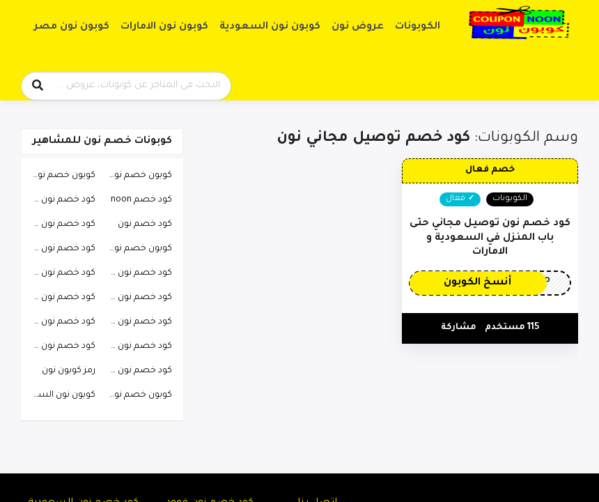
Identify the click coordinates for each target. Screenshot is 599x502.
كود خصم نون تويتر (137, 346)
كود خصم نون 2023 (60, 224)
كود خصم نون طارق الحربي (60, 273)
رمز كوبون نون (68, 371)
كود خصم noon (141, 200)
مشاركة (458, 328)
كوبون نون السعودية (269, 27)
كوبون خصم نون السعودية (137, 176)
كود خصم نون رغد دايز (60, 346)
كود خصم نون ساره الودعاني (137, 298)
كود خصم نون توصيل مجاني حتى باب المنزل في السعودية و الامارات (490, 238)
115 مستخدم (512, 328)
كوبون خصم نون (63, 176)
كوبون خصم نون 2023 (137, 395)
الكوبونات (417, 27)
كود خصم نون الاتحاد (137, 273)
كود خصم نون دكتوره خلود (60, 322)
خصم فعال (490, 170)
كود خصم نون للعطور (60, 200)
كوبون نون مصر (71, 27)
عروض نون (358, 27)
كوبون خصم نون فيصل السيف (137, 249)
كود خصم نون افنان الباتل (60, 298)
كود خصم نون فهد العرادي (60, 249)
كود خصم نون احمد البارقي (137, 322)
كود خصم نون (145, 224)
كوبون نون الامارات (164, 27)
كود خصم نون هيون (137, 371)
